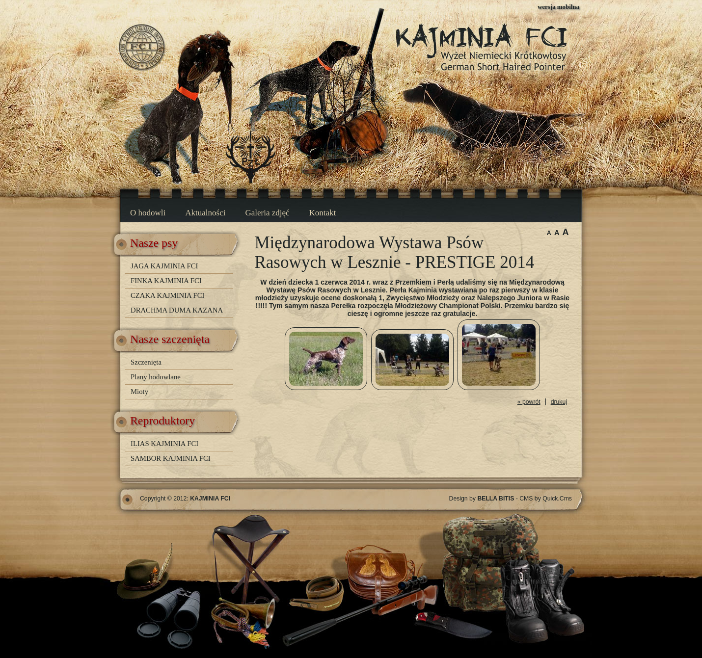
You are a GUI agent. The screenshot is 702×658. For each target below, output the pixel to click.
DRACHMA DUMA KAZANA (177, 310)
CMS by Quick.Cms (545, 498)
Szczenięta (146, 362)
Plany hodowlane (156, 377)
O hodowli (147, 212)
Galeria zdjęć (267, 212)
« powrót (528, 401)
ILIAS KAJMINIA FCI (164, 443)
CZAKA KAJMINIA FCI (167, 295)
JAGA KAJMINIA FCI (164, 266)
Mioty (139, 391)
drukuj (559, 401)
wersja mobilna (558, 6)
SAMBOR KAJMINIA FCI (171, 458)
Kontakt (322, 212)
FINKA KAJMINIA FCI (166, 281)
